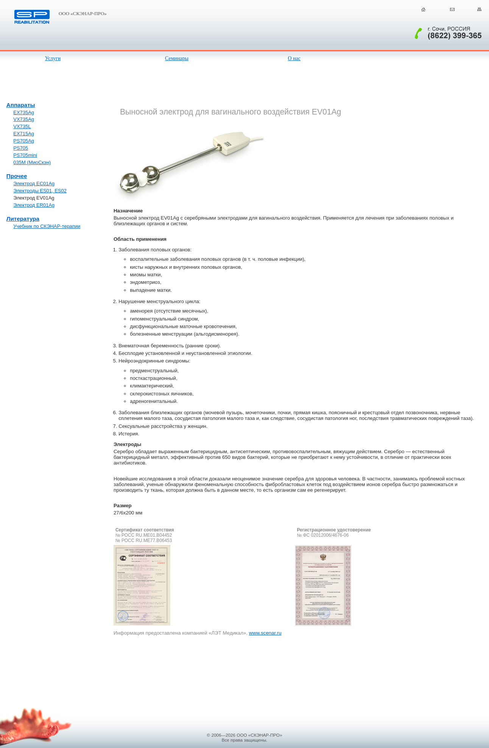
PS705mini (25, 155)
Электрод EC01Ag (34, 183)
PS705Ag (23, 141)
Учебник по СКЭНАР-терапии (46, 226)
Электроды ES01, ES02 (40, 191)
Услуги (53, 58)
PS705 (20, 148)
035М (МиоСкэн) (32, 162)
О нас (294, 58)
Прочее (16, 176)
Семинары (176, 58)
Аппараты (20, 105)
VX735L (22, 126)
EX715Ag (23, 133)
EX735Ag (23, 112)
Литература (22, 218)
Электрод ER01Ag (34, 205)
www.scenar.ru (265, 633)
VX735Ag (23, 119)
